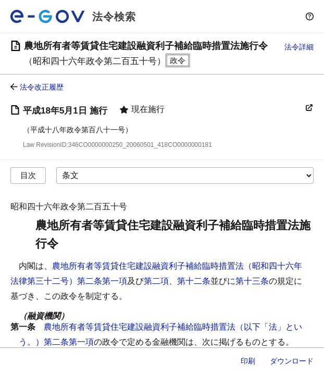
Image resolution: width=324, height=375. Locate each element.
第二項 (156, 281)
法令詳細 (299, 47)
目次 (28, 175)
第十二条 (193, 281)
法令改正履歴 (42, 87)
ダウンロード (292, 361)
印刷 (248, 361)
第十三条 (252, 281)
